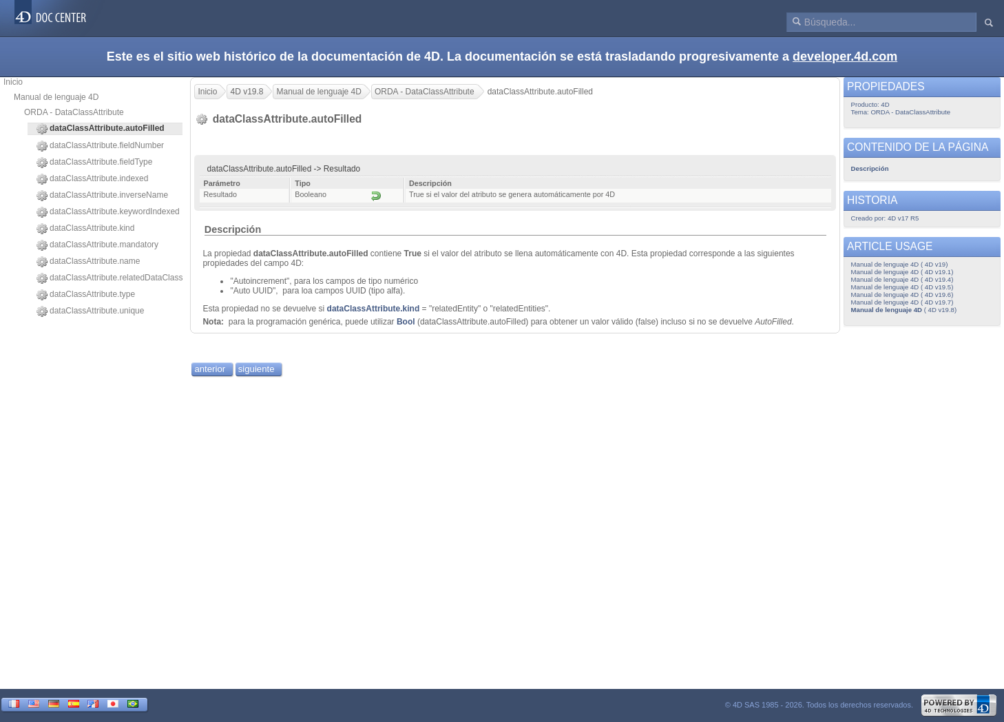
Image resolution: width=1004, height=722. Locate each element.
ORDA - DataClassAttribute (74, 112)
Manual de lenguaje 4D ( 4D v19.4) (902, 279)
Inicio (13, 82)
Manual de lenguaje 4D (56, 97)
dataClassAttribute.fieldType (94, 162)
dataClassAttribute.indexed (92, 179)
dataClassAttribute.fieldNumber (100, 146)
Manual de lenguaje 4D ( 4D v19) (899, 264)
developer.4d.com (845, 56)
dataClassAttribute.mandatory (97, 245)
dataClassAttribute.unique (90, 311)
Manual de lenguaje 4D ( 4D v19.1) (902, 272)
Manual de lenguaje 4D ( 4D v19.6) (902, 294)
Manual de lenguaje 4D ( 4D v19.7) (902, 302)
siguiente (256, 369)
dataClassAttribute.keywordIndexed (108, 212)
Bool (406, 322)
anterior (209, 369)
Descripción (233, 229)
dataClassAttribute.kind (85, 228)
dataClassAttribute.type (85, 294)
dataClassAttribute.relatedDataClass (109, 278)
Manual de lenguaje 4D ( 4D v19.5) (902, 287)
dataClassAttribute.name (88, 261)
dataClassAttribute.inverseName (102, 195)
